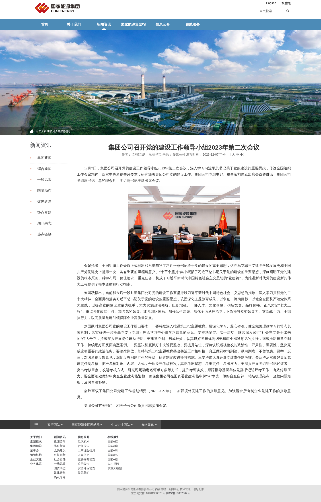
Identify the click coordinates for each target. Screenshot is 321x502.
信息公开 (163, 24)
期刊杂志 (44, 223)
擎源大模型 (114, 468)
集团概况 (36, 441)
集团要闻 (64, 131)
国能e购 (112, 446)
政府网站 (53, 424)
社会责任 (60, 459)
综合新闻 (44, 169)
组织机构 (36, 455)
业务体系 (36, 463)
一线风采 (44, 179)
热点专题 (44, 212)
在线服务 (192, 24)
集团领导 (36, 446)
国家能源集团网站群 (86, 424)
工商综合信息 (86, 450)
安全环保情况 (86, 468)
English (271, 3)
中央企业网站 (120, 424)
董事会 (34, 450)
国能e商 (112, 450)
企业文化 (36, 459)
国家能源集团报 (133, 24)
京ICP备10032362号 (178, 493)
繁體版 (286, 3)
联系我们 (83, 472)
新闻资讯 (104, 24)
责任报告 (83, 446)
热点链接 (44, 234)
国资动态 (44, 190)
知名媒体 (148, 424)
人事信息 (83, 455)
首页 (44, 24)
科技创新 (60, 455)
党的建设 (60, 450)
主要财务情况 (86, 459)
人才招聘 (113, 463)
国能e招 (112, 441)
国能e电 (112, 455)
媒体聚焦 (44, 201)
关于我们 (74, 24)
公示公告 (83, 463)
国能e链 (112, 459)
